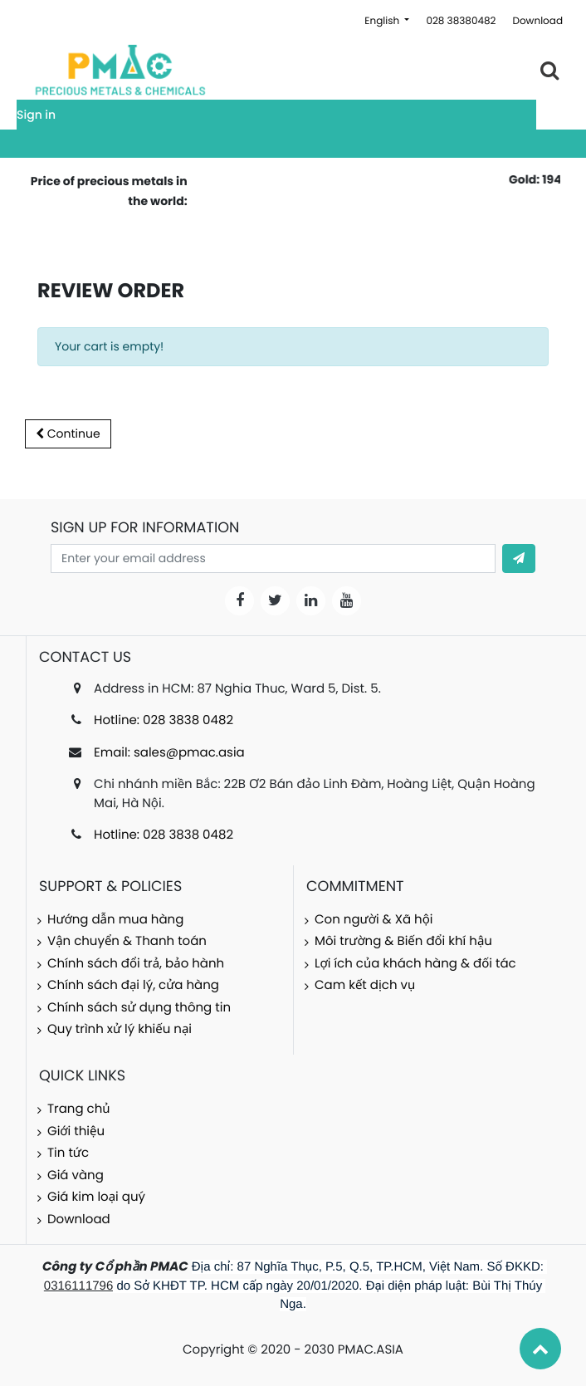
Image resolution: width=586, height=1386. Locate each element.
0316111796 (78, 1286)
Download (537, 21)
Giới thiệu (76, 1131)
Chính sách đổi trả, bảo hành (135, 963)
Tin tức (68, 1153)
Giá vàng (75, 1175)
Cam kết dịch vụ (365, 985)
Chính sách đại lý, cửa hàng (133, 985)
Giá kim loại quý (96, 1197)
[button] (518, 558)
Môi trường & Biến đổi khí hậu (403, 941)
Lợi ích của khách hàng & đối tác (415, 963)
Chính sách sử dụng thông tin (139, 1007)
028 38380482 (461, 21)
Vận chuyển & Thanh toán (127, 941)
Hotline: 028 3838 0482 (163, 720)
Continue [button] (68, 433)
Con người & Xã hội (374, 919)
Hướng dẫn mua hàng (115, 919)
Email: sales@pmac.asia (169, 753)
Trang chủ (78, 1109)
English (383, 21)
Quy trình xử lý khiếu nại (119, 1029)
